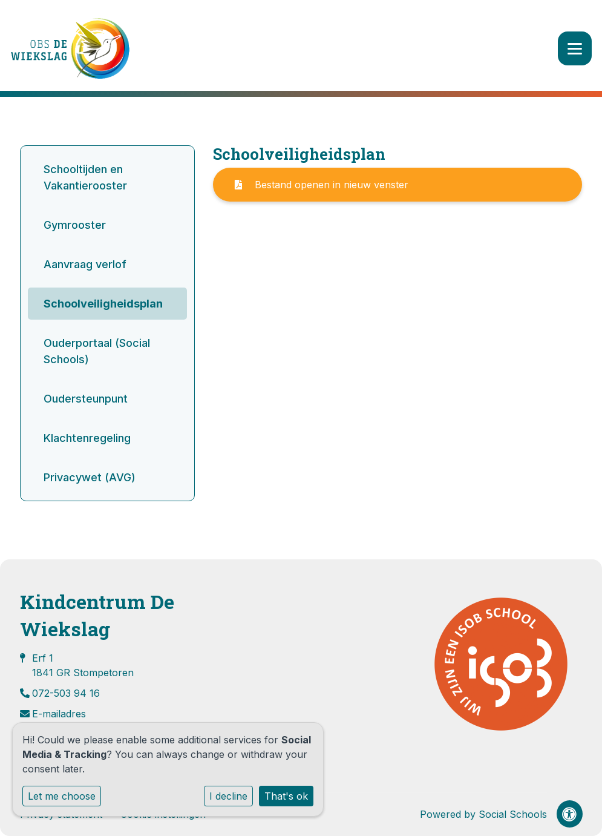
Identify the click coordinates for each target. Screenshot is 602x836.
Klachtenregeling (87, 438)
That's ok (286, 796)
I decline (228, 796)
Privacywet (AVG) (90, 477)
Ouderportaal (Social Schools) (97, 351)
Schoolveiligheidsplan (103, 303)
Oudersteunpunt (86, 398)
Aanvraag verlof (85, 264)
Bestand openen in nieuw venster (321, 185)
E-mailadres (59, 714)
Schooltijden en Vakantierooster (85, 177)
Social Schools (513, 814)
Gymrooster (75, 225)
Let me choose (62, 796)
